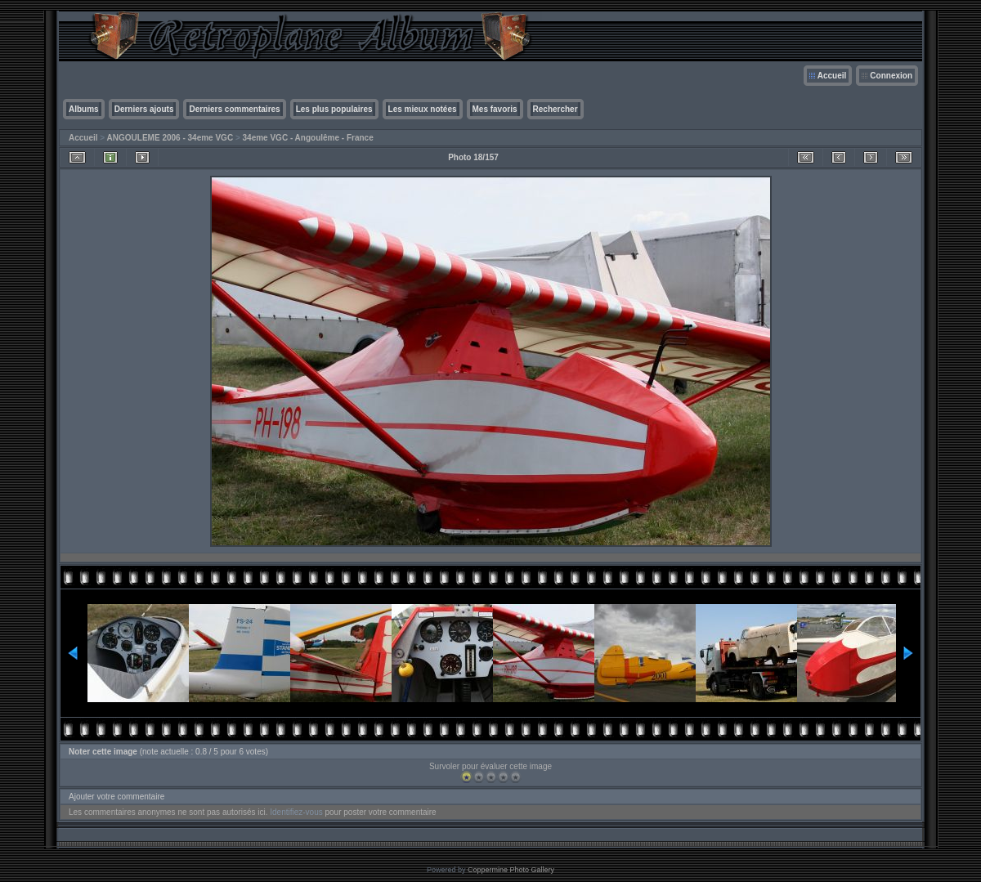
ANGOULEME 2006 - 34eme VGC (170, 137)
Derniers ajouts (144, 109)
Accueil (832, 75)
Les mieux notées (422, 109)
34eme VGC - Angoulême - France (308, 137)
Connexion (891, 75)
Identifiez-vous (296, 812)
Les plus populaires (334, 109)
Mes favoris (495, 109)
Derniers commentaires (234, 109)
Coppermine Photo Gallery (511, 870)
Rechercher (555, 109)
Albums (84, 109)
